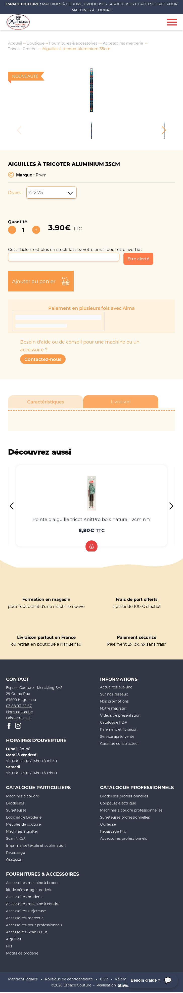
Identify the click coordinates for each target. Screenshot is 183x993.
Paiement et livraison (119, 730)
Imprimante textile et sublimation (36, 846)
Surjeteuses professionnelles (125, 818)
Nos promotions (114, 702)
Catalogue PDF (113, 723)
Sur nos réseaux (114, 694)
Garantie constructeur (119, 744)
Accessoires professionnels (123, 839)
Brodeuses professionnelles (124, 796)
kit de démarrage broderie (29, 890)
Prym (41, 175)
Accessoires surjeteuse (26, 911)
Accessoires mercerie (129, 43)
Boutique (36, 43)
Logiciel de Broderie (23, 818)
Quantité (17, 222)
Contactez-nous (42, 360)
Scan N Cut (16, 839)
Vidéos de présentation (120, 716)
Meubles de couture (23, 825)
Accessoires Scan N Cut (26, 932)
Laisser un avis (18, 718)
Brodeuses (15, 803)
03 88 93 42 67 (19, 706)
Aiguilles (13, 939)
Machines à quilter (22, 832)
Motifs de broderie (22, 953)
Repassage (15, 853)
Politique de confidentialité (69, 979)
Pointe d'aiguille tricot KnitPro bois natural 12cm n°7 (91, 520)
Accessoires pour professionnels (34, 925)
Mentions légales (23, 979)
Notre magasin (113, 709)
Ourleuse (108, 825)
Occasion (14, 860)
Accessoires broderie (24, 897)
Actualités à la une (116, 687)
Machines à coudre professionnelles (131, 810)
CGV (104, 979)
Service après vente (117, 737)
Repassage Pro (113, 832)
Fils (9, 946)
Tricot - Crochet (23, 49)
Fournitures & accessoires (76, 43)
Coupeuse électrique (118, 803)
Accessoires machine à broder (32, 883)
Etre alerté (138, 259)
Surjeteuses (16, 810)
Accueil (15, 43)
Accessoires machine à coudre (32, 904)
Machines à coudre (22, 796)
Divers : (15, 193)
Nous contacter (19, 712)
